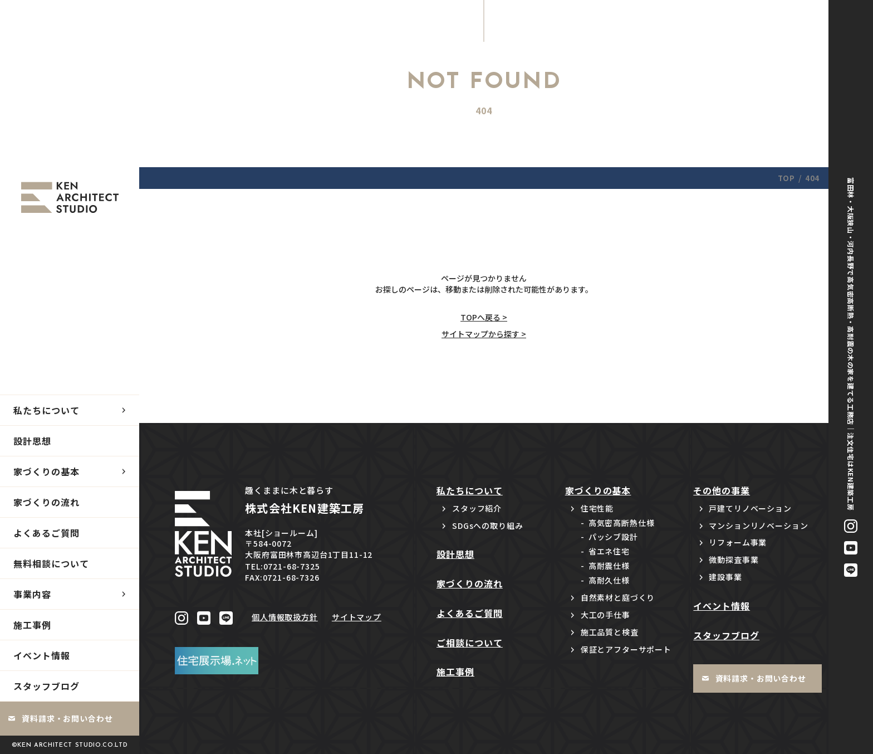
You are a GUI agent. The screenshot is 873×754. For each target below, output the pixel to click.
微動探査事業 (733, 559)
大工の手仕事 (605, 614)
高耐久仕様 (609, 580)
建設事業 (725, 576)
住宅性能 (597, 508)
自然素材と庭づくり (618, 597)
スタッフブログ (46, 686)
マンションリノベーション (758, 525)
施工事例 (32, 624)
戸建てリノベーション (750, 508)
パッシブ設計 (613, 536)
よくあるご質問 (46, 532)
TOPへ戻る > (483, 317)
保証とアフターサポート (626, 649)
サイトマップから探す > (484, 333)
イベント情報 (41, 655)
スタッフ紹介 (477, 508)
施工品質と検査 (610, 632)
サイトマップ (356, 616)
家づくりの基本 (46, 471)
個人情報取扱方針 (285, 616)
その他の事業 (721, 490)
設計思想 (32, 440)
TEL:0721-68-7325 (282, 566)
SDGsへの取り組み (487, 525)
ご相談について (469, 642)
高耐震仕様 (609, 565)
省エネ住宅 (609, 551)
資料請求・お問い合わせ (67, 718)
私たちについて (46, 410)
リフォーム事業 (738, 542)
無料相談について (51, 563)
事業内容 (32, 594)
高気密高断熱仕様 (621, 522)
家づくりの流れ (46, 502)
